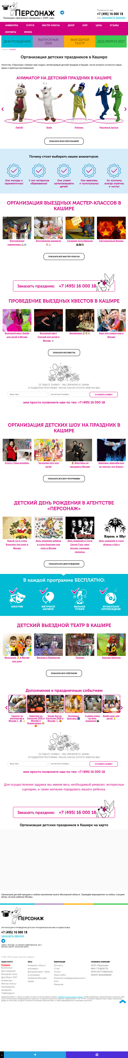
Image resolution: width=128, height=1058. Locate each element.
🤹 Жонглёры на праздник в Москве (80, 465)
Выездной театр (9, 974)
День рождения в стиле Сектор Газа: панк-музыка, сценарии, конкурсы (80, 546)
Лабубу (19, 127)
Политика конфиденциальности (69, 978)
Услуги (30, 25)
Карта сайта (60, 975)
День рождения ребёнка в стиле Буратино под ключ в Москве (48, 544)
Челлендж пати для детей (48, 465)
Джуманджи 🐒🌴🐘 (80, 333)
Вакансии (58, 984)
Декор (71, 25)
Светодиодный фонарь (111, 241)
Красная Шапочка (111, 658)
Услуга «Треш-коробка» (17, 463)
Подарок (5, 965)
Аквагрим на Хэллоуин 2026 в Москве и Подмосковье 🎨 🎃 (36, 721)
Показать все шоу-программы (64, 478)
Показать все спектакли (64, 673)
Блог (85, 25)
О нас (57, 968)
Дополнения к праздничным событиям (64, 690)
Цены (99, 25)
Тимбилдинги (7, 993)
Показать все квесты (64, 352)
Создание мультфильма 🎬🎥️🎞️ (80, 243)
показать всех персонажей (64, 141)
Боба (49, 127)
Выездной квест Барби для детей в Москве (17, 335)
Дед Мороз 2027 (9, 977)
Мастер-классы (51, 25)
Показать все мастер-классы (64, 256)
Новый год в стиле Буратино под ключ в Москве (17, 544)
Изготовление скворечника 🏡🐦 (17, 243)
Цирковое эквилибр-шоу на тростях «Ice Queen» (111, 465)
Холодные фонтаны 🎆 (73, 717)
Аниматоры (11, 25)
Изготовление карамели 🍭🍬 (48, 243)
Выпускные (6, 968)
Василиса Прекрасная (48, 658)
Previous (2, 109)
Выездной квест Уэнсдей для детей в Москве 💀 (48, 337)
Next (125, 109)
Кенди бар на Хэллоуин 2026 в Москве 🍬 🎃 (54, 718)
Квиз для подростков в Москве (111, 335)
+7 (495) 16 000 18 (110, 13)
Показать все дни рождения (64, 564)
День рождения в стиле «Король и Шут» (111, 543)
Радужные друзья (108, 127)
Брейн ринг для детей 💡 (111, 717)
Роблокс (79, 127)
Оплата (28, 32)
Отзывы (114, 25)
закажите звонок (113, 17)
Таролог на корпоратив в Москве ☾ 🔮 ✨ (17, 718)
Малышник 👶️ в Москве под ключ (17, 659)
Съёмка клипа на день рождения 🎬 (92, 718)
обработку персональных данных (70, 997)
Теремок (80, 658)
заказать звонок (12, 936)
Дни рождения (8, 971)
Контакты (10, 32)
